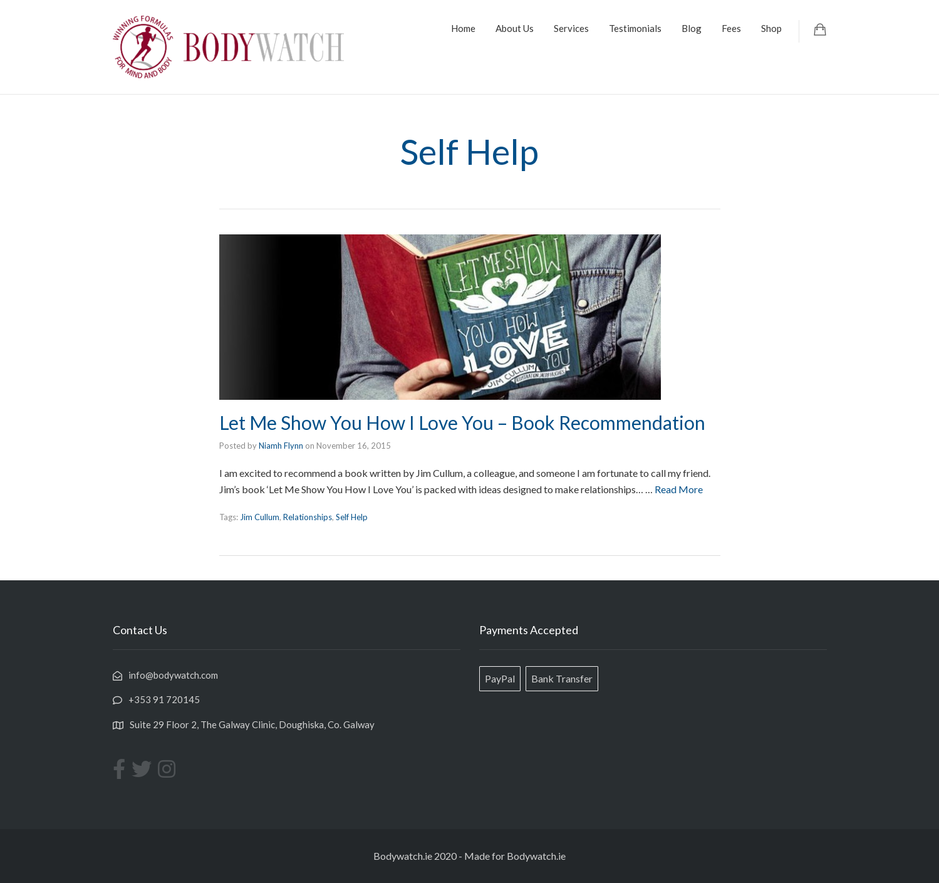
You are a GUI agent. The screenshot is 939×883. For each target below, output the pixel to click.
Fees (731, 28)
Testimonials (635, 28)
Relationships (307, 517)
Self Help (352, 517)
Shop (771, 28)
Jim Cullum (259, 517)
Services (571, 28)
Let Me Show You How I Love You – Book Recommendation (462, 422)
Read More (679, 489)
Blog (692, 28)
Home (463, 28)
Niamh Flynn (281, 446)
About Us (514, 28)
